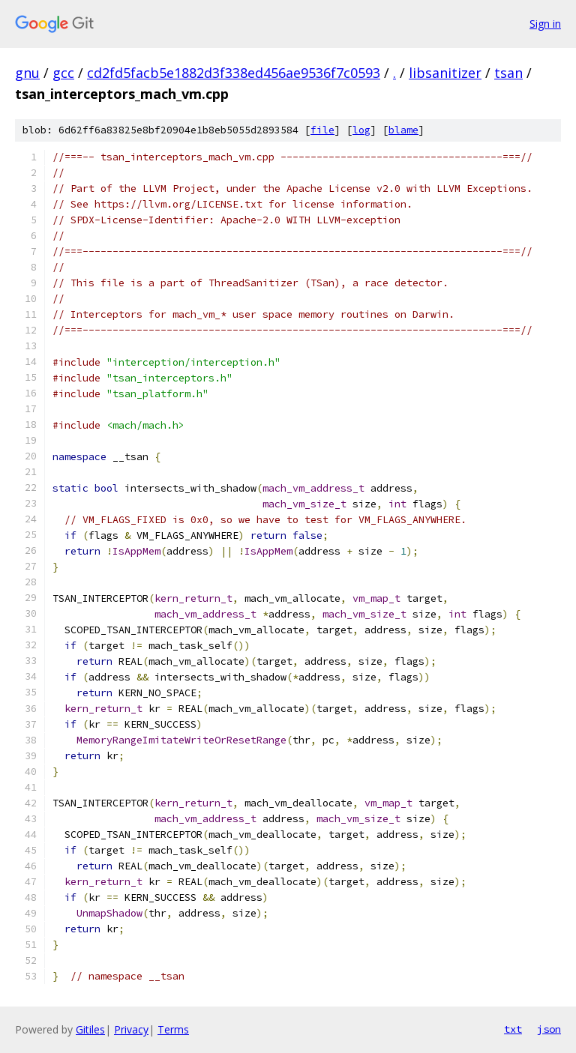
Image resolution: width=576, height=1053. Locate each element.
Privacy (131, 1029)
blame (403, 130)
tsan (508, 73)
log (361, 130)
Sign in (545, 23)
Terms (173, 1029)
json (549, 1029)
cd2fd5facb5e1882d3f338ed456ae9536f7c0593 (233, 73)
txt (513, 1029)
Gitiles (90, 1029)
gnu (27, 73)
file (322, 130)
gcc (63, 73)
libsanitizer (445, 73)
